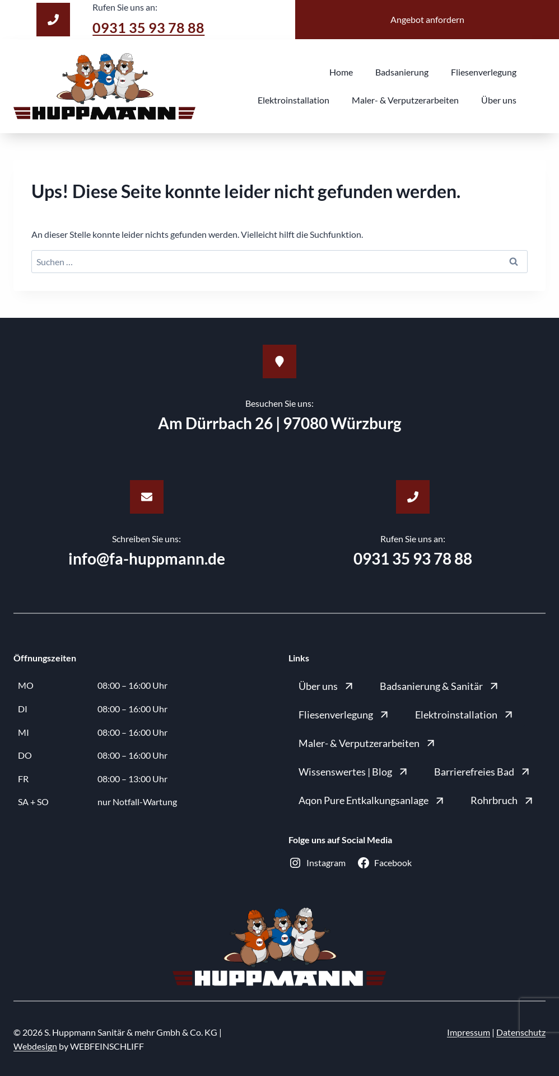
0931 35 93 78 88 (151, 26)
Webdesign (35, 1046)
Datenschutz (521, 1032)
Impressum (468, 1032)
